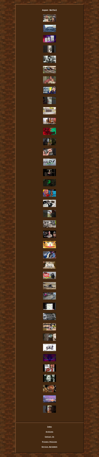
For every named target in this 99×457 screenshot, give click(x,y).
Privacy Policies (49, 442)
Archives (49, 432)
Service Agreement (49, 447)
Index (49, 427)
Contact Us (49, 437)
